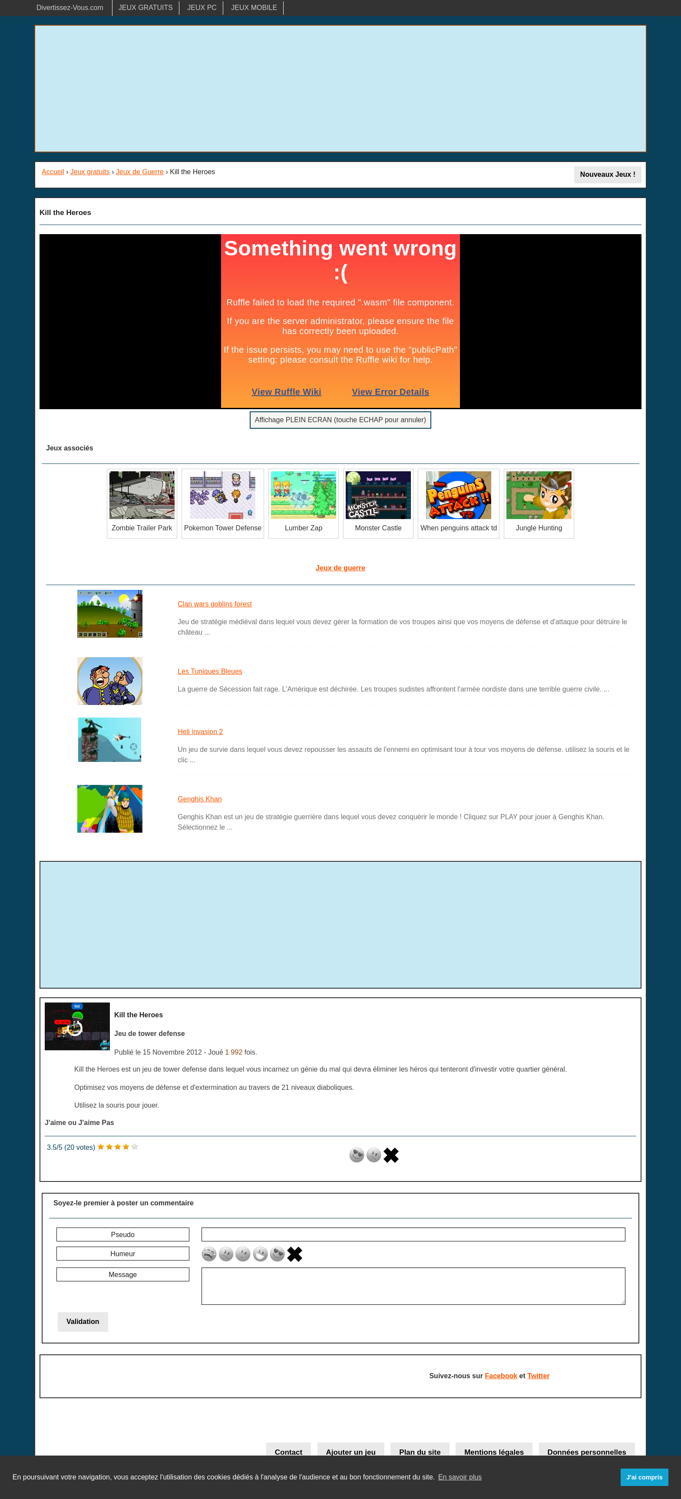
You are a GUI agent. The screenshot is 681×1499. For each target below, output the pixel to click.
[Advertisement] (340, 88)
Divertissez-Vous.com (69, 7)
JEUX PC (202, 7)
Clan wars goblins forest (215, 604)
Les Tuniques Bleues (210, 671)
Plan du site (419, 1452)
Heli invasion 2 (200, 731)
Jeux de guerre (340, 568)
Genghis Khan (199, 799)
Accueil (53, 171)
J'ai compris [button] (644, 1477)
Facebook (501, 1376)
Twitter (538, 1376)
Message (123, 1274)
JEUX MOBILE (254, 7)
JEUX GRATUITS (146, 7)
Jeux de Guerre (140, 171)
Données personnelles (587, 1452)
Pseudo (123, 1234)
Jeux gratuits (90, 171)
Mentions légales (494, 1452)
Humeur (122, 1253)
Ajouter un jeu (351, 1452)
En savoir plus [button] (460, 1477)
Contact (288, 1452)
